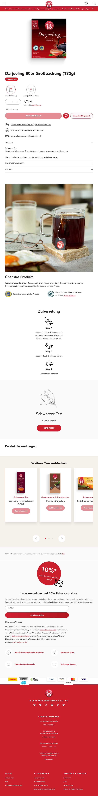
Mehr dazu (49, 759)
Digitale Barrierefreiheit (44, 789)
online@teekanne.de (48, 630)
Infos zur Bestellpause (73, 789)
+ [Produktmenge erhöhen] (17, 102)
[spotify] (63, 705)
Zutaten (9, 143)
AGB (6, 782)
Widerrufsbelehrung (13, 785)
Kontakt (67, 778)
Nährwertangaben (14, 163)
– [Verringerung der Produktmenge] (8, 102)
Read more (49, 428)
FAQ (65, 782)
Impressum (9, 778)
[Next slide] (61, 538)
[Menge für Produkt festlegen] (12, 102)
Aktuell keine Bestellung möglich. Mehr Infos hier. (31, 124)
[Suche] (94, 3)
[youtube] (34, 705)
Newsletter (68, 785)
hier (63, 554)
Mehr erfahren (70, 295)
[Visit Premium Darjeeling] (55, 495)
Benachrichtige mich (81, 116)
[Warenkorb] (86, 3)
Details (8, 169)
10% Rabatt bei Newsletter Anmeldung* (27, 130)
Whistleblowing (41, 785)
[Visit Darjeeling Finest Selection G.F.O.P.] (21, 495)
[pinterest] (52, 705)
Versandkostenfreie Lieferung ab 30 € (26, 136)
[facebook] (40, 705)
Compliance (39, 778)
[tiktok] (58, 705)
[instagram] (46, 705)
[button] (4, 3)
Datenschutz (39, 782)
